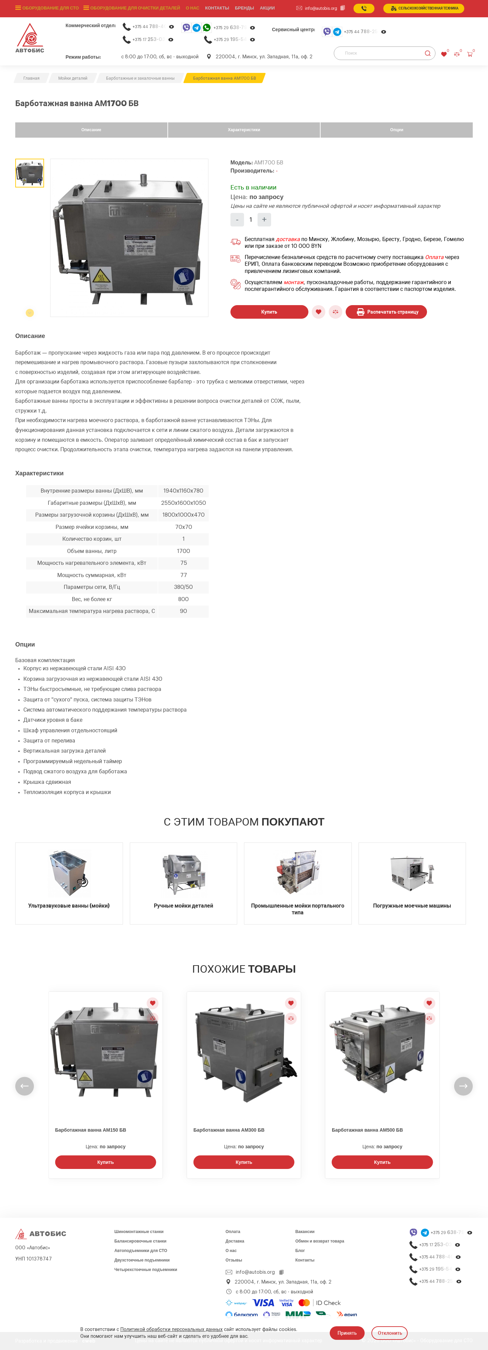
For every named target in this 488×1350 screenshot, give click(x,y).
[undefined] (24, 1086)
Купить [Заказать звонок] (105, 1162)
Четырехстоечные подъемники (145, 1270)
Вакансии (304, 1232)
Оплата (434, 257)
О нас (188, 8)
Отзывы (233, 1260)
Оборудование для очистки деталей (132, 8)
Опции (396, 130)
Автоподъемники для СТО (140, 1251)
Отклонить (390, 1333)
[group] (129, 238)
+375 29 (235, 28)
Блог (300, 1251)
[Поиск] (384, 53)
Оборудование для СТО (50, 8)
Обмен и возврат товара (319, 1241)
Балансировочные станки (140, 1241)
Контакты (304, 1260)
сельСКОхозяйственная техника (425, 8)
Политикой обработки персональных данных (171, 1329)
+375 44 (154, 26)
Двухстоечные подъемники (141, 1260)
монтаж (294, 282)
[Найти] (427, 53)
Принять (347, 1333)
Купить (269, 312)
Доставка (234, 1241)
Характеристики (244, 130)
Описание (91, 130)
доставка (288, 239)
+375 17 (153, 39)
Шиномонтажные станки (138, 1232)
